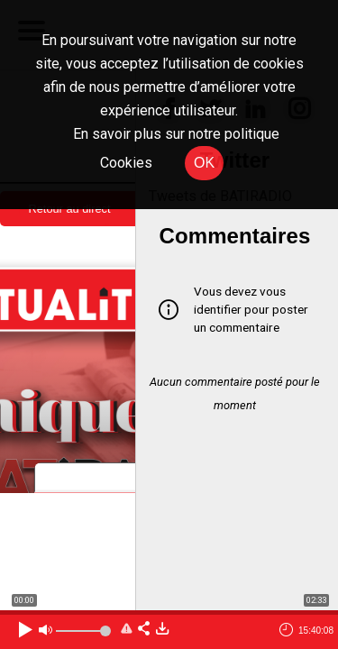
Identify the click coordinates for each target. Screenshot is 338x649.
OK (204, 162)
